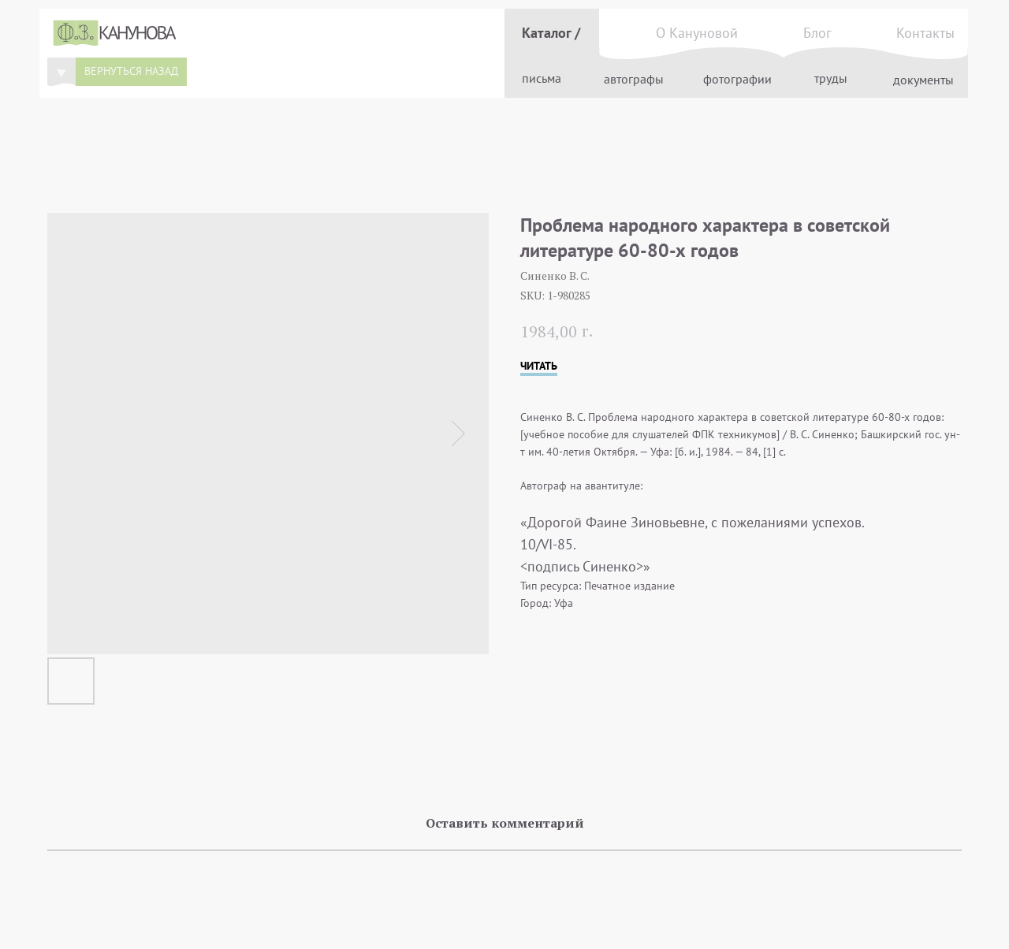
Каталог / (551, 33)
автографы (634, 79)
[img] (61, 71)
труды (830, 78)
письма (541, 78)
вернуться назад (131, 71)
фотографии (737, 79)
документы (923, 79)
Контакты (925, 33)
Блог (817, 33)
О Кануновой (697, 33)
